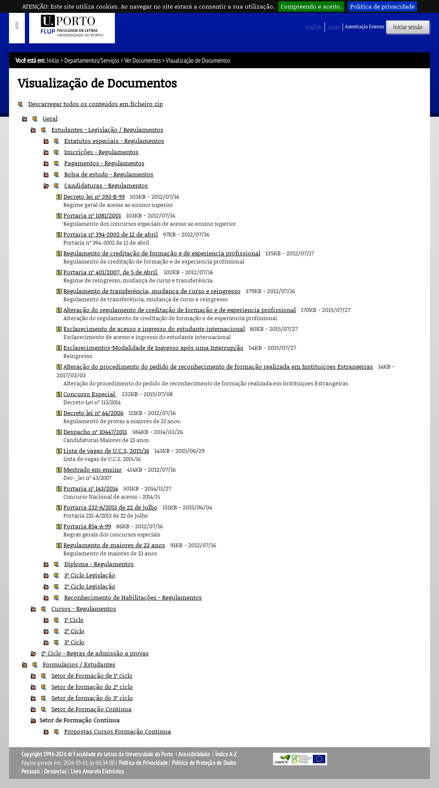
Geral (50, 118)
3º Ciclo (74, 642)
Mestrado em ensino (92, 469)
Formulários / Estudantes (79, 664)
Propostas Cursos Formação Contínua (117, 731)
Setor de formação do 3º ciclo (92, 698)
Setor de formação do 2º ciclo (92, 686)
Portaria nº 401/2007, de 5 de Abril (111, 272)
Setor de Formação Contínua (91, 709)
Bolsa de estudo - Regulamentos (108, 174)
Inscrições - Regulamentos (101, 152)
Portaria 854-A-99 (87, 526)
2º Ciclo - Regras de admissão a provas (95, 653)
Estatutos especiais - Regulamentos (114, 140)
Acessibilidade (194, 754)
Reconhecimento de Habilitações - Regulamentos (133, 597)
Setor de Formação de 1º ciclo (91, 675)
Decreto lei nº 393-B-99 (94, 196)
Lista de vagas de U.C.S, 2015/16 (106, 450)
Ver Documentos (142, 60)
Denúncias (55, 771)
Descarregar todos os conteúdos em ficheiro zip (95, 104)
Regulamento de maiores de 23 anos (114, 545)
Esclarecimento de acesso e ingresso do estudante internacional (154, 328)
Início (53, 60)
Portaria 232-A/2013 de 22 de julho (110, 507)
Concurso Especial (90, 394)
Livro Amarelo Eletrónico (97, 771)
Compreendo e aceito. (311, 6)
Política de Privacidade (143, 763)
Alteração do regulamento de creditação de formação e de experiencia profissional (179, 310)
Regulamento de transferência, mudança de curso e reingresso (152, 291)
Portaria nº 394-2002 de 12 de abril (110, 234)
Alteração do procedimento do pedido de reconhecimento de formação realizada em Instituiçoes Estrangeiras (218, 366)
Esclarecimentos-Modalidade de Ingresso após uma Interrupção (153, 347)
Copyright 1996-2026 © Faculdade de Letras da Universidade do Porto (97, 754)
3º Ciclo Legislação (89, 575)
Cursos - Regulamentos (83, 608)
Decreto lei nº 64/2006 (93, 413)
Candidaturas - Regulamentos (106, 185)
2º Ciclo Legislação (89, 586)
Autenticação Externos (364, 27)
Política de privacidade (382, 6)
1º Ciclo (74, 619)
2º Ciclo (74, 631)
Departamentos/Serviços (91, 60)
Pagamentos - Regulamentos (104, 163)
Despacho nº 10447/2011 (95, 431)
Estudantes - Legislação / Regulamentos (107, 129)
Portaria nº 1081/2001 (92, 215)
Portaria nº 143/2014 (90, 488)
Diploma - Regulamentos (99, 564)
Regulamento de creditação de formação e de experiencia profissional (161, 253)
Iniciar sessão (408, 27)
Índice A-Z (226, 754)
